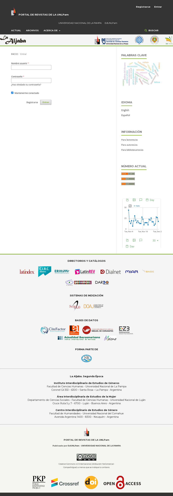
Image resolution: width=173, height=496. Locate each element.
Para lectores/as (129, 139)
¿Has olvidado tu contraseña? (26, 84)
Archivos (32, 30)
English (125, 110)
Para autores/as (129, 144)
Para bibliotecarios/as (132, 149)
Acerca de (51, 30)
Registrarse (143, 6)
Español (125, 115)
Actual (16, 30)
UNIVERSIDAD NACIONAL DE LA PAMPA (80, 23)
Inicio (14, 54)
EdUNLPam (111, 23)
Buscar (153, 30)
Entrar (158, 6)
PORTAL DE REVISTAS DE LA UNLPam (44, 14)
